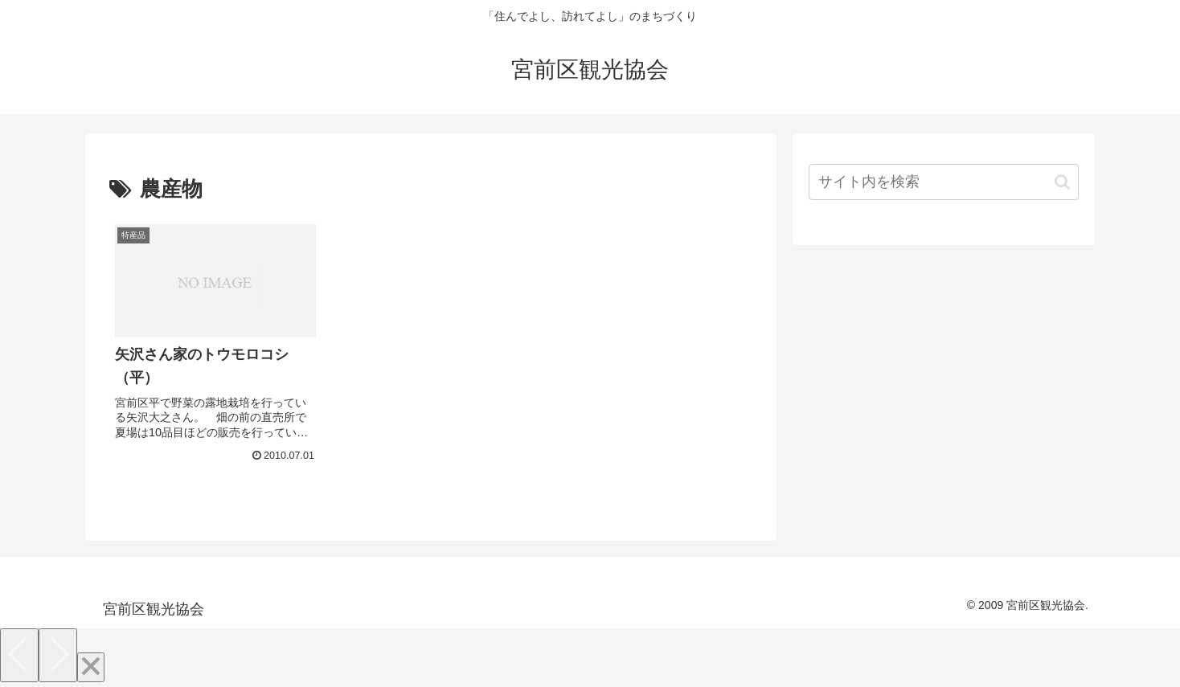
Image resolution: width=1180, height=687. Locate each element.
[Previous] (19, 655)
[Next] (58, 655)
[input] (944, 182)
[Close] (90, 667)
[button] (1062, 182)
